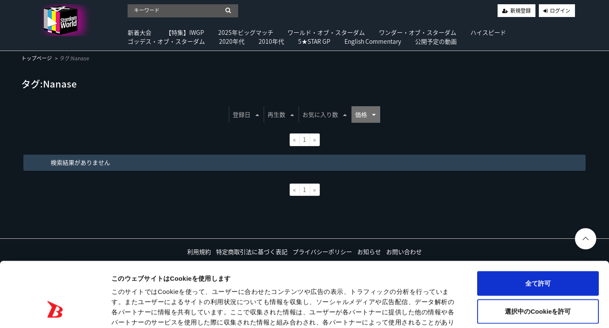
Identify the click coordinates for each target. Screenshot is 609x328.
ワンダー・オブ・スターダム (417, 32)
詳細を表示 (410, 311)
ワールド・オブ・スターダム (326, 32)
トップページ (36, 58)
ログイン (560, 10)
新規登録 (520, 10)
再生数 (281, 114)
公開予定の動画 (436, 41)
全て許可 (538, 227)
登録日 (246, 114)
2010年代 (271, 41)
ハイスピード (488, 32)
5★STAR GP (314, 41)
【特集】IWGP (184, 32)
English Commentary (372, 41)
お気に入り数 (324, 114)
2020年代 (232, 41)
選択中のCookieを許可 (538, 255)
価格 (365, 114)
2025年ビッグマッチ (245, 32)
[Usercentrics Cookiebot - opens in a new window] (55, 311)
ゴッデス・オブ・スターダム (166, 41)
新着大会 (139, 32)
